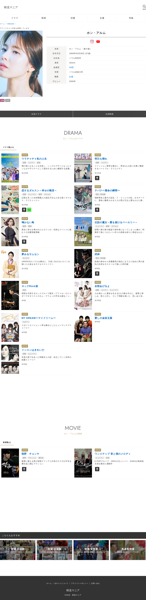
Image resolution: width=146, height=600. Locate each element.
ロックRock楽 (30, 286)
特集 (131, 18)
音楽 (24, 290)
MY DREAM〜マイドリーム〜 (39, 318)
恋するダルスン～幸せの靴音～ (39, 190)
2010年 (24, 282)
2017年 (24, 187)
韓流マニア (11, 7)
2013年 (24, 250)
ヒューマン (32, 194)
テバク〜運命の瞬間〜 (107, 190)
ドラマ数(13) (8, 147)
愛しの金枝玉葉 (103, 318)
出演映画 (109, 114)
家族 (38, 163)
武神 (97, 254)
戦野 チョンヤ (30, 454)
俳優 (73, 18)
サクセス (47, 194)
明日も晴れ (101, 158)
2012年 (97, 250)
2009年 (97, 282)
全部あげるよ (102, 286)
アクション (32, 458)
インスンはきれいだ (33, 350)
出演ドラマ (36, 114)
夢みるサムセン (30, 254)
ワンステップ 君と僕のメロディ (113, 454)
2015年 (24, 218)
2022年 (24, 155)
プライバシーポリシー (79, 583)
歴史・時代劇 (100, 194)
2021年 (24, 450)
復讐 (40, 194)
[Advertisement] (68, 393)
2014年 (97, 218)
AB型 (8, 100)
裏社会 (41, 458)
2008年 (97, 314)
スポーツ (26, 322)
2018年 (97, 155)
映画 (44, 18)
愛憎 (29, 226)
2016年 (97, 187)
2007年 (24, 346)
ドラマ (14, 18)
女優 (102, 18)
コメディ (31, 163)
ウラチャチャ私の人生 (34, 158)
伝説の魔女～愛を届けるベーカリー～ (116, 222)
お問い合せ (95, 583)
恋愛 (24, 163)
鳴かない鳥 (28, 222)
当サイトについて (61, 583)
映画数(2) (7, 442)
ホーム (49, 583)
